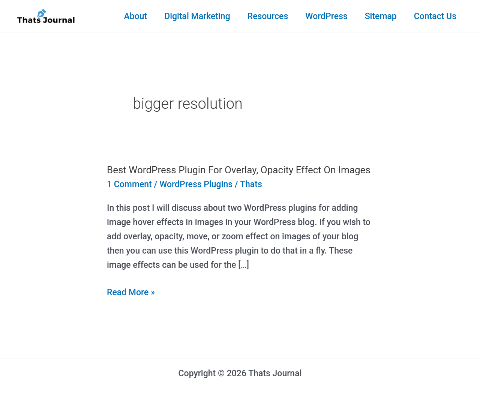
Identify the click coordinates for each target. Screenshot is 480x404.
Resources (268, 16)
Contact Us (435, 16)
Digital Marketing (197, 16)
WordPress (326, 16)
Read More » (131, 292)
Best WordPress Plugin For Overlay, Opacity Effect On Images (238, 170)
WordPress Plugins (195, 184)
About (135, 16)
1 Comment (129, 184)
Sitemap (381, 16)
